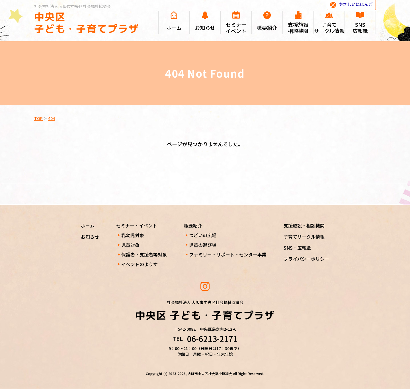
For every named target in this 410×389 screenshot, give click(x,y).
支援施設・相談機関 (304, 225)
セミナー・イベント (136, 225)
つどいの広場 (202, 235)
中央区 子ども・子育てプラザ (86, 23)
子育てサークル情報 (304, 236)
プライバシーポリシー (306, 258)
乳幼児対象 (132, 235)
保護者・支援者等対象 (144, 254)
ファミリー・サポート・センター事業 (227, 254)
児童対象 (130, 244)
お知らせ (90, 236)
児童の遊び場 (202, 244)
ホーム (88, 225)
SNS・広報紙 (297, 247)
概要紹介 (193, 225)
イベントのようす (139, 264)
